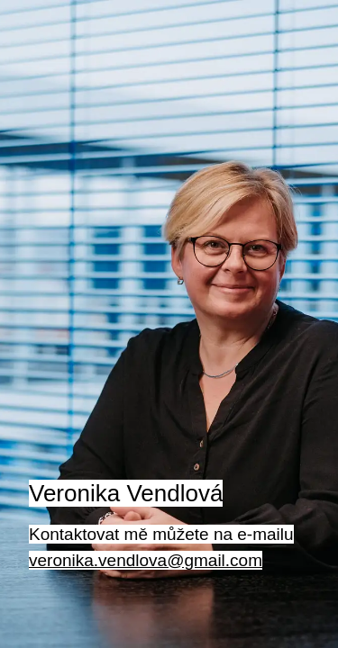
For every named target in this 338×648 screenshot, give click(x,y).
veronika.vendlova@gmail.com (145, 560)
